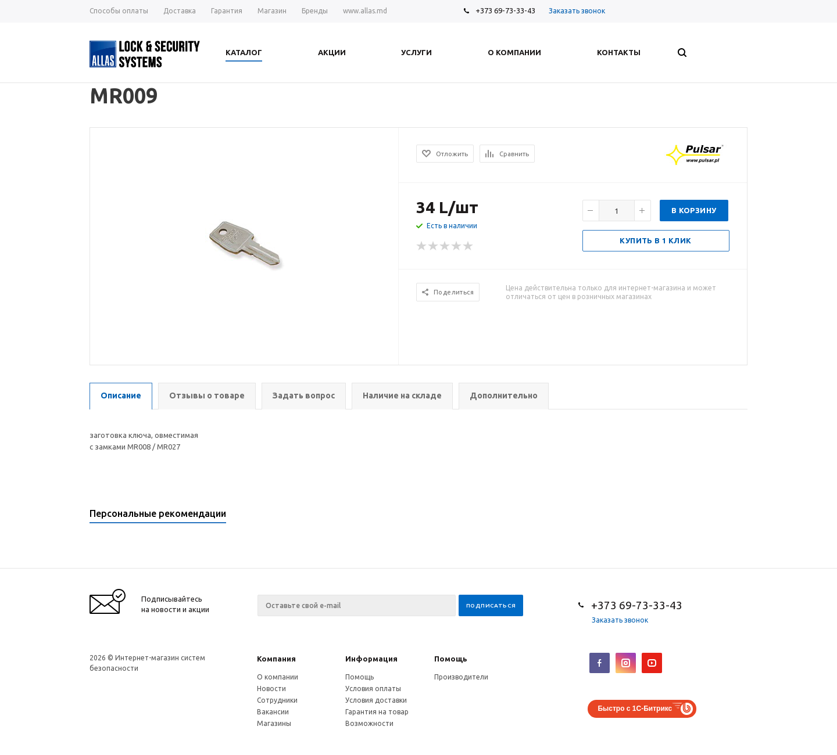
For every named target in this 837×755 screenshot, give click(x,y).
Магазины (274, 723)
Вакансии (273, 712)
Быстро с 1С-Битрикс (635, 708)
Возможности (369, 723)
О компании (277, 677)
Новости (271, 688)
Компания (276, 659)
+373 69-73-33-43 (505, 10)
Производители (461, 677)
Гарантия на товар (377, 712)
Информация (371, 659)
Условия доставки (376, 700)
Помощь (450, 659)
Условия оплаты (373, 688)
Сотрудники (277, 700)
